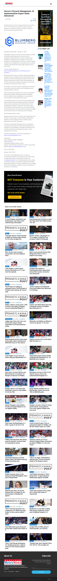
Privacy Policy (11, 571)
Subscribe (41, 572)
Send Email (10, 141)
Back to (50, 579)
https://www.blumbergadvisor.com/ (17, 146)
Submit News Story (45, 37)
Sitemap (17, 571)
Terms (5, 571)
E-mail (33, 567)
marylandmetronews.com (23, 579)
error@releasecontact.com (11, 160)
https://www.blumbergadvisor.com (12, 135)
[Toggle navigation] (51, 4)
